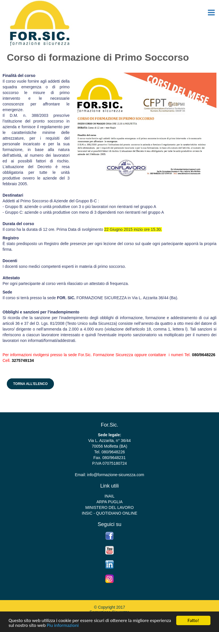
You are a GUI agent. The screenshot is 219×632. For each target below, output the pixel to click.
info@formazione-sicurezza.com (115, 474)
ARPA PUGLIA (109, 502)
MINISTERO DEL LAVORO (109, 507)
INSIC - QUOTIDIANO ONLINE (109, 513)
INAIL (109, 496)
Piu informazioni (63, 626)
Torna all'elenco (30, 384)
